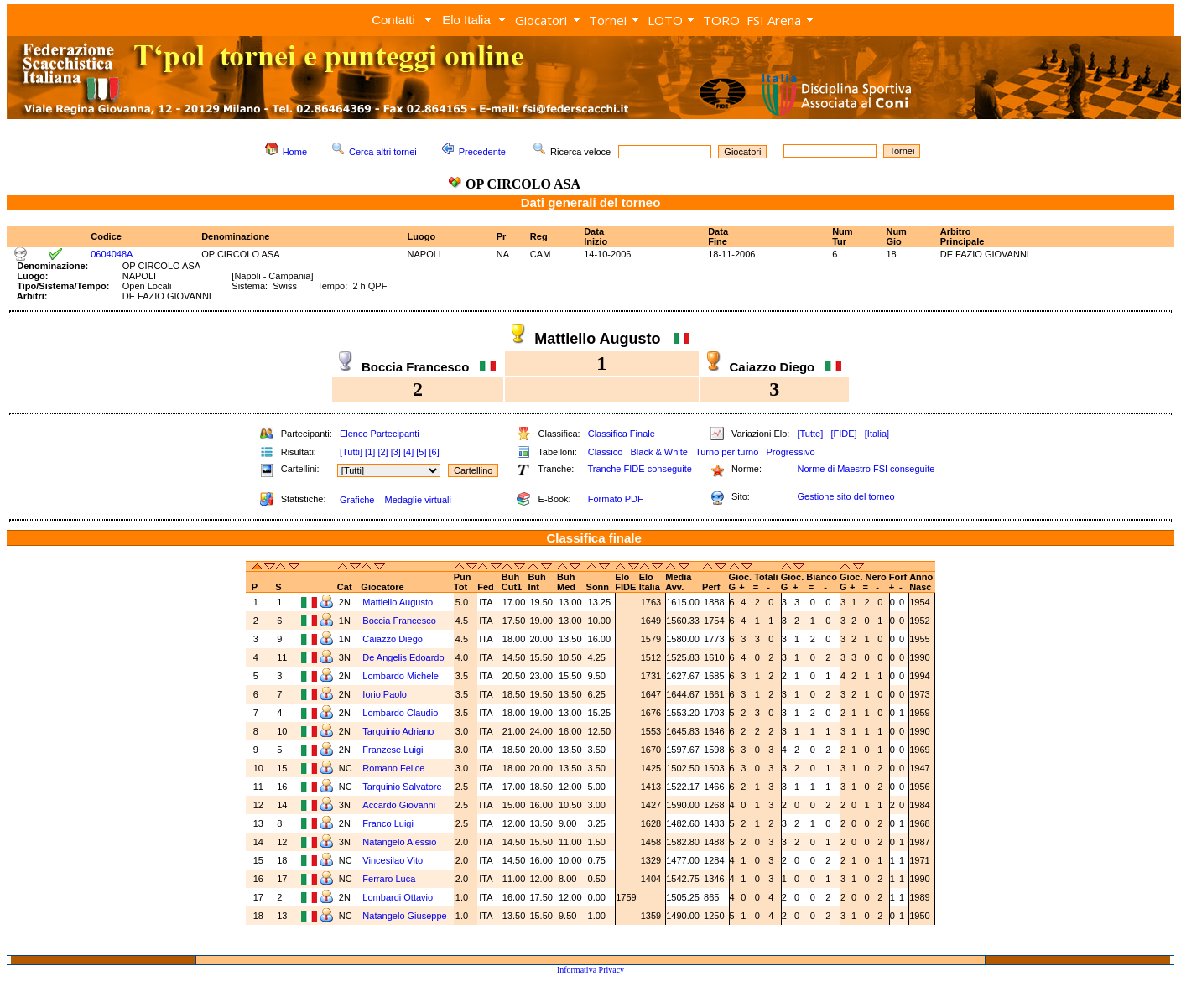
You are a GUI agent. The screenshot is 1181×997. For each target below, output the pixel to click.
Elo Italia (466, 20)
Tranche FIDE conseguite (640, 469)
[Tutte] (810, 433)
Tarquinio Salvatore (403, 787)
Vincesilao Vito (393, 860)
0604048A (112, 254)
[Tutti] (351, 452)
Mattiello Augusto (398, 602)
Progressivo (791, 452)
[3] (396, 452)
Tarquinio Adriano (399, 731)
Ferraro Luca (390, 879)
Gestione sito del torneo (845, 496)
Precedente (482, 152)
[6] (434, 452)
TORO (721, 20)
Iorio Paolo (385, 694)
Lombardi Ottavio (398, 897)
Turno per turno (726, 452)
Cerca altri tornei (383, 152)
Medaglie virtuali (417, 500)
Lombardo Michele (401, 676)
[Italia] (877, 433)
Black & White (658, 452)
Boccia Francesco (400, 620)
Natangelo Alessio (400, 842)
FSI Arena (774, 20)
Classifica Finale (621, 433)
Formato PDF (615, 499)
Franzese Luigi (393, 750)
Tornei (608, 20)
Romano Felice (394, 768)
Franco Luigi (389, 823)
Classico (605, 452)
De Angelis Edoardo (404, 657)
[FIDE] (843, 433)
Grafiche (357, 500)
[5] (421, 452)
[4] (408, 452)
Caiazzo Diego (393, 639)
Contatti (393, 20)
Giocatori (541, 20)
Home (295, 152)
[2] (382, 452)
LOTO (665, 20)
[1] (370, 452)
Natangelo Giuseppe (405, 916)
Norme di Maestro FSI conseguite (865, 469)
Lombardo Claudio (401, 713)
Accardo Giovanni (400, 805)
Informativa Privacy (590, 969)
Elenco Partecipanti (379, 433)
